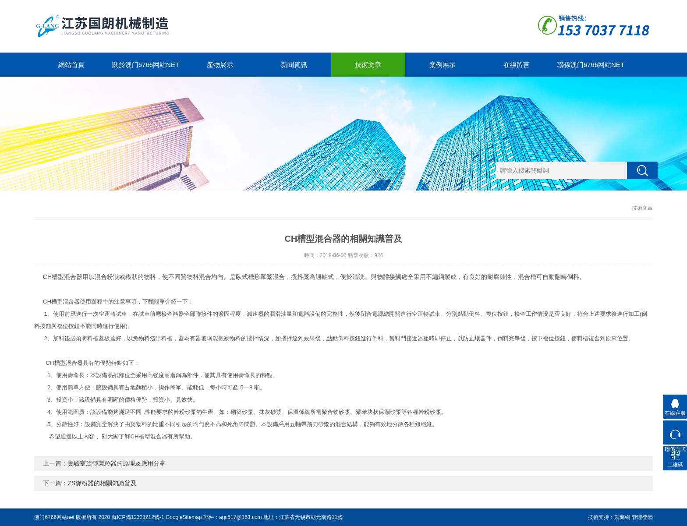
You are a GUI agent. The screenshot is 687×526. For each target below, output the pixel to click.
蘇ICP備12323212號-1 (138, 517)
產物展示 (220, 64)
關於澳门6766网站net (145, 64)
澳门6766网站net (54, 517)
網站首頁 (71, 64)
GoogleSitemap (184, 517)
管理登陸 (642, 517)
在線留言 (516, 64)
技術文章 (368, 64)
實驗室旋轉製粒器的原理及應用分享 (116, 463)
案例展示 (442, 64)
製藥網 (622, 517)
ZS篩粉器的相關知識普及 (102, 483)
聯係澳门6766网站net (590, 64)
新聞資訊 (294, 64)
